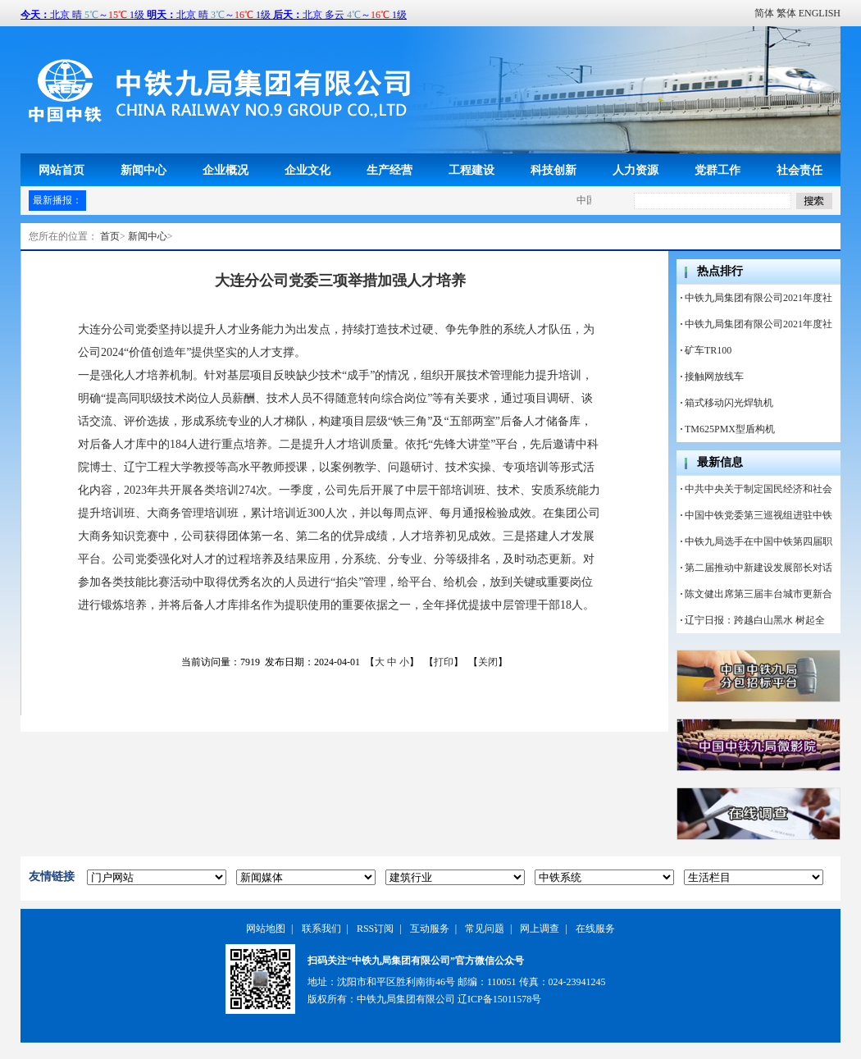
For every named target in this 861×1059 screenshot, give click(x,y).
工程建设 (471, 169)
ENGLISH (819, 13)
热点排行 (720, 271)
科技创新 (553, 169)
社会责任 (799, 169)
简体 (764, 13)
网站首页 (61, 169)
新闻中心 (143, 169)
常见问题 (484, 928)
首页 (110, 236)
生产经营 (389, 169)
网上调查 (539, 928)
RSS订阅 (375, 928)
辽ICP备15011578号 (499, 999)
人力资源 (635, 169)
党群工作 (717, 169)
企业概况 (225, 169)
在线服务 (595, 928)
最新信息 (720, 462)
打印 (443, 662)
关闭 (488, 662)
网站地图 (265, 928)
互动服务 (429, 928)
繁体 (786, 13)
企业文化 (307, 169)
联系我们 (321, 928)
